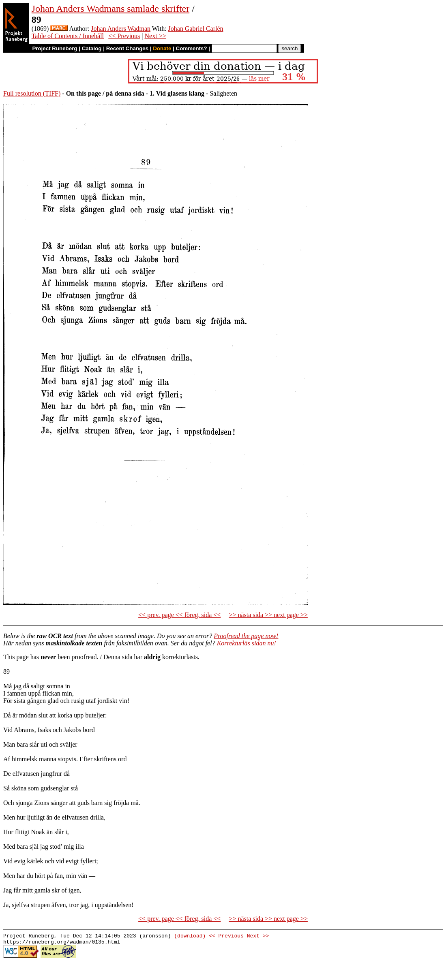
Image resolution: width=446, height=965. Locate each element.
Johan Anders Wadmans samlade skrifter (111, 8)
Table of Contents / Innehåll (68, 35)
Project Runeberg (54, 48)
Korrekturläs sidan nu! (246, 643)
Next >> (155, 35)
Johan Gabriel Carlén (195, 28)
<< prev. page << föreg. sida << (179, 614)
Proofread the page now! (246, 635)
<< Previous (124, 35)
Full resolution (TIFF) (31, 93)
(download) (190, 936)
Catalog (92, 48)
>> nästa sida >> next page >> (268, 614)
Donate (162, 48)
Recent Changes (127, 48)
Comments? (191, 48)
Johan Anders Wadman (120, 28)
